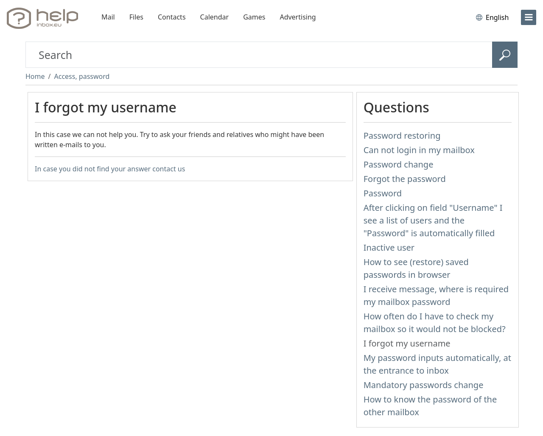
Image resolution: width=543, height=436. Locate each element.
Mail (108, 17)
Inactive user (389, 247)
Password (383, 193)
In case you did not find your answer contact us (110, 168)
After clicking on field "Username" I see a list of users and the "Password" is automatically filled (433, 220)
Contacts (172, 17)
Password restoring (402, 135)
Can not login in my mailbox (419, 150)
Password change (399, 164)
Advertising (298, 17)
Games (254, 17)
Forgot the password (405, 178)
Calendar (214, 17)
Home (35, 76)
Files (136, 17)
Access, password (81, 76)
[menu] (528, 17)
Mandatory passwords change (424, 385)
